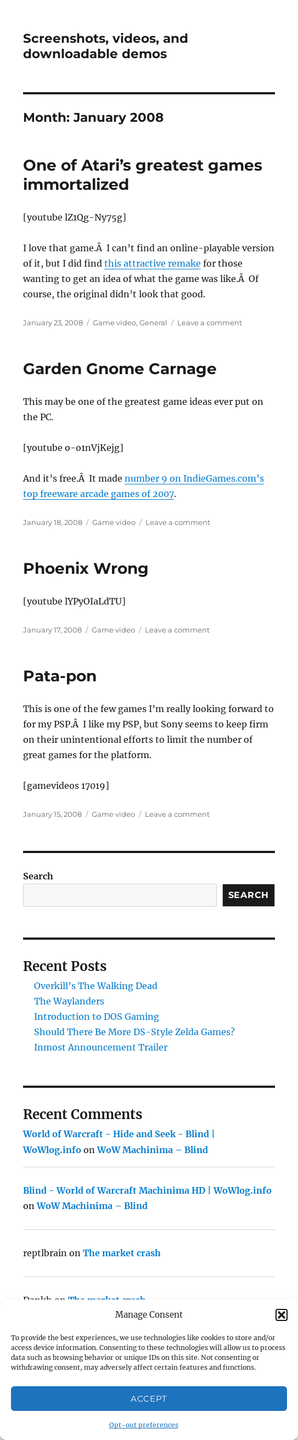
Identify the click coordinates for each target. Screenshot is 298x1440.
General (153, 322)
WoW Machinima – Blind (152, 1149)
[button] (281, 1314)
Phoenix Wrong (86, 568)
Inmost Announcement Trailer (100, 1047)
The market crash (122, 1252)
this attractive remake (152, 263)
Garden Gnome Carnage (120, 368)
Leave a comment (209, 322)
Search (38, 876)
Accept (149, 1398)
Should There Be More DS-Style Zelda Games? (134, 1031)
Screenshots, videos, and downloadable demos (105, 46)
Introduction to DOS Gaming (96, 1016)
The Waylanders (69, 1001)
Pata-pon (60, 676)
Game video (114, 322)
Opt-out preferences (143, 1425)
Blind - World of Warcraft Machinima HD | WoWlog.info (147, 1190)
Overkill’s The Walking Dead (96, 985)
